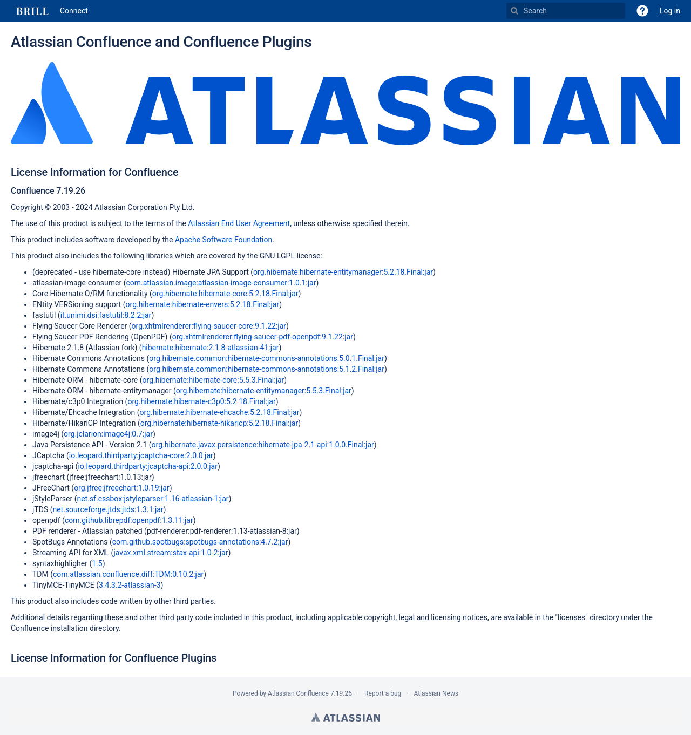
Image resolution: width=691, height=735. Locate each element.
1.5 (97, 563)
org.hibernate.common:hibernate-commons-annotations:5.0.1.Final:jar (266, 358)
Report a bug (382, 693)
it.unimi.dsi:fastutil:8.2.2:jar (106, 315)
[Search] (514, 10)
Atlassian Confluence (298, 693)
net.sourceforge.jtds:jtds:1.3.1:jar (107, 509)
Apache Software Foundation (223, 239)
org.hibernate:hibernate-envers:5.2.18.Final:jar (203, 304)
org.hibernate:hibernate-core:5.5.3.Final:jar (213, 380)
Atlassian (345, 717)
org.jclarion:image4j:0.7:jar (108, 434)
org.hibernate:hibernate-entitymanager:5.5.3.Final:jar (263, 390)
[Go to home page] (49, 11)
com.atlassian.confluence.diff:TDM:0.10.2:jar (128, 574)
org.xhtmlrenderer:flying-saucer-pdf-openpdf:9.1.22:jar (262, 336)
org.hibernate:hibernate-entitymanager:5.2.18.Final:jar (343, 272)
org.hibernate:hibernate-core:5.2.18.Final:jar (225, 293)
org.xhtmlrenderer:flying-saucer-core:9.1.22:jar (209, 326)
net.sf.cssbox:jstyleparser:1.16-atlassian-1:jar (152, 498)
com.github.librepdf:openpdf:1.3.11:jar (129, 520)
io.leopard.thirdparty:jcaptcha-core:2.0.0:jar (141, 455)
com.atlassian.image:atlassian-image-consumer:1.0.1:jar (221, 282)
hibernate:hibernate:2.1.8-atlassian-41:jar (210, 347)
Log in (670, 10)
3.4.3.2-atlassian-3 (130, 585)
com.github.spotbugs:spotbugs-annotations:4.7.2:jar (200, 541)
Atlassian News (436, 693)
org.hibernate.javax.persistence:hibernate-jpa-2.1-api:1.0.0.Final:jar (263, 444)
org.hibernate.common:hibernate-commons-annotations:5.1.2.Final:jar (266, 369)
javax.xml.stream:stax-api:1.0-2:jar (170, 552)
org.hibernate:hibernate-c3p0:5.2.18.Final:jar (201, 401)
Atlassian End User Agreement (239, 223)
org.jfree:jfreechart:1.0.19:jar (122, 488)
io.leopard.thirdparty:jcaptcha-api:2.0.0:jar (148, 466)
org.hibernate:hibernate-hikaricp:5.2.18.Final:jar (219, 423)
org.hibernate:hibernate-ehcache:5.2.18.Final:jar (220, 412)
